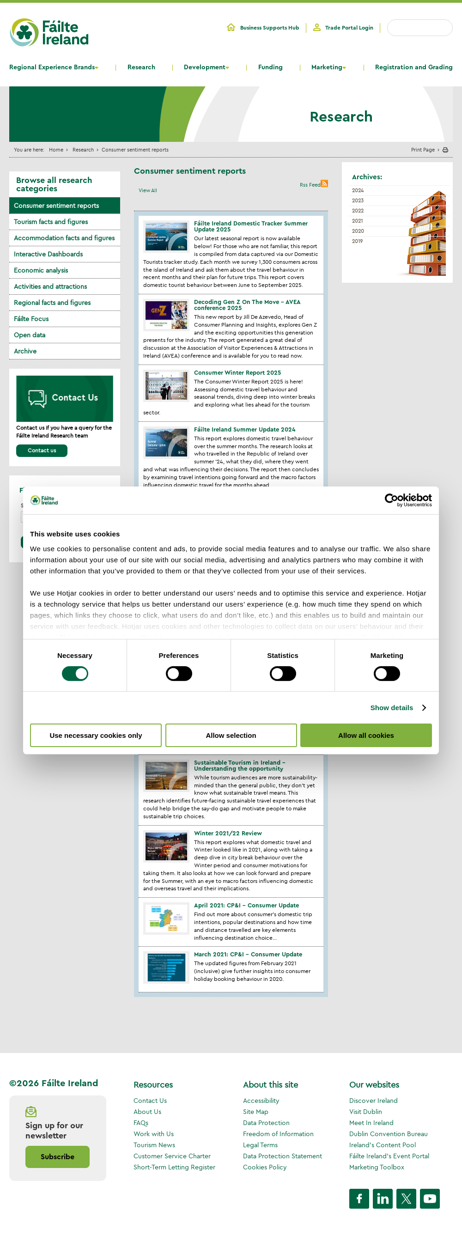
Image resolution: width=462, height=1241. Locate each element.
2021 (357, 221)
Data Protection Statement (282, 1156)
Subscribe (57, 1157)
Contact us (42, 450)
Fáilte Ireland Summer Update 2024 (245, 429)
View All (148, 190)
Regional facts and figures (52, 302)
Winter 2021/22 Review (228, 833)
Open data (29, 335)
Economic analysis (41, 270)
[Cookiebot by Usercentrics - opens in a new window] (391, 500)
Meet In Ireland (371, 1122)
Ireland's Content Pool (382, 1145)
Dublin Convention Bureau (388, 1134)
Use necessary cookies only (95, 735)
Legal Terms (260, 1145)
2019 (357, 241)
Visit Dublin (365, 1111)
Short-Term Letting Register (174, 1167)
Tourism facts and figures (51, 222)
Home (56, 149)
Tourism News (154, 1145)
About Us (147, 1111)
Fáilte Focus (31, 319)
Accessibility (261, 1100)
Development (204, 67)
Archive (25, 351)
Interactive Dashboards (48, 254)
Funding (270, 67)
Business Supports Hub (269, 27)
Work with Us (154, 1134)
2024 (358, 190)
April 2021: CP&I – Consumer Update (246, 905)
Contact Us (150, 1100)
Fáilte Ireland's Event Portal (389, 1156)
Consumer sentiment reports (56, 205)
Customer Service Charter (172, 1156)
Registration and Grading (414, 67)
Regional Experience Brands (52, 67)
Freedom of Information (278, 1134)
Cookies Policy (265, 1167)
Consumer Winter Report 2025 (237, 373)
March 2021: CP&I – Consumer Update (248, 954)
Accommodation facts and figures (64, 238)
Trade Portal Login (349, 27)
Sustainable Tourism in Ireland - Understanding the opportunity (240, 766)
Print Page (423, 149)
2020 (358, 231)
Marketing (326, 67)
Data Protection (266, 1122)
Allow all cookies (366, 735)
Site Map (255, 1111)
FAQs (141, 1122)
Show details (392, 708)
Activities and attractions (50, 286)
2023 (358, 200)
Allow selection (231, 735)
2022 (358, 210)
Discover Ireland (373, 1100)
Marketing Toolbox (376, 1167)
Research (141, 67)
